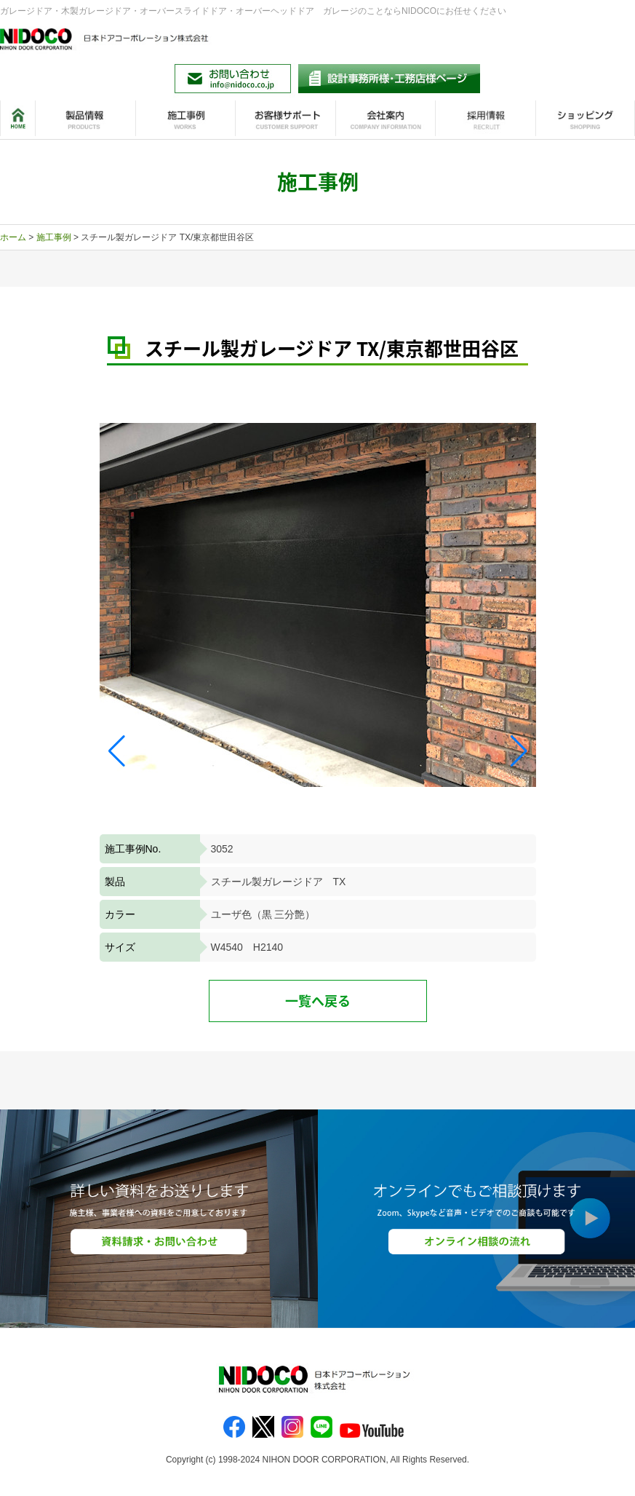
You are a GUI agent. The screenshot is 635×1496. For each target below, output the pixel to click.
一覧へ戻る (318, 1000)
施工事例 (53, 237)
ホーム (13, 237)
